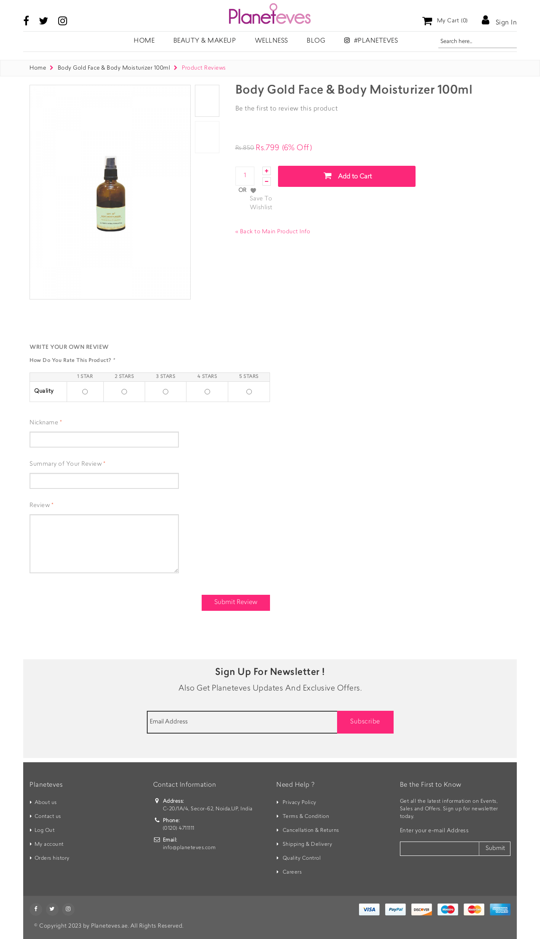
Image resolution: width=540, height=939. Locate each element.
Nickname (44, 423)
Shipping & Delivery (307, 844)
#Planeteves (371, 40)
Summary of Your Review (66, 464)
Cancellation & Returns (311, 830)
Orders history (52, 858)
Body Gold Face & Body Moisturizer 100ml (115, 68)
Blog (316, 41)
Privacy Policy (299, 802)
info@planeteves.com (189, 847)
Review (40, 506)
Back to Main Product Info (272, 232)
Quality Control (302, 858)
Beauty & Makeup (204, 41)
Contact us (48, 816)
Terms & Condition (306, 816)
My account (49, 844)
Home (38, 68)
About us (46, 802)
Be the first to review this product (286, 109)
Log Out (45, 830)
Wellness (271, 41)
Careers (292, 872)
